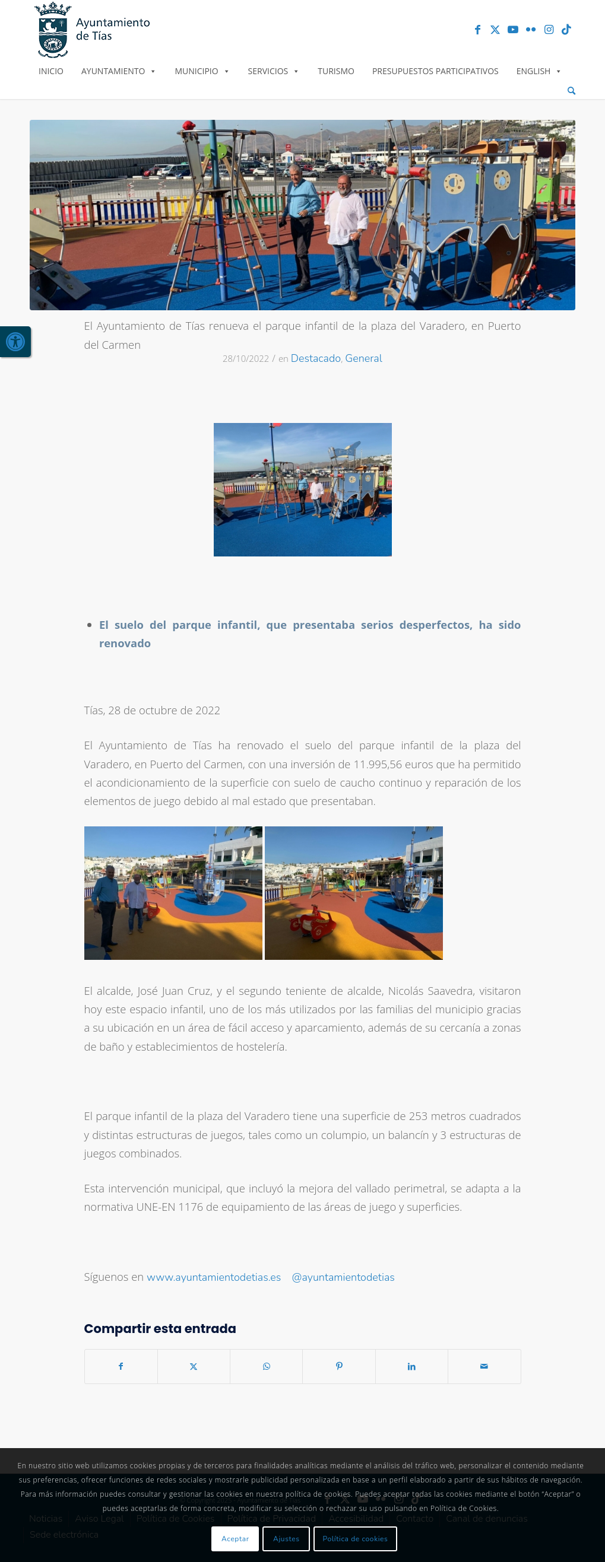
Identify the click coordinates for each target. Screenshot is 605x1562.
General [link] (363, 358)
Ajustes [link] (286, 1539)
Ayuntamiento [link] (119, 71)
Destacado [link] (316, 358)
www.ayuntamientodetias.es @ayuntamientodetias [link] (271, 1277)
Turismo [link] (336, 71)
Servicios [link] (274, 71)
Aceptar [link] (235, 1539)
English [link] (540, 71)
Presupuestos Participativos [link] (435, 71)
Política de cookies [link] (355, 1539)
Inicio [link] (51, 71)
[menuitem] (571, 91)
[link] (15, 341)
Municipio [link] (202, 71)
